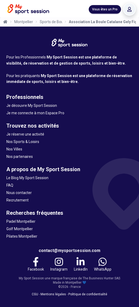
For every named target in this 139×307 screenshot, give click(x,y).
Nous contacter (19, 193)
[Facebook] (36, 265)
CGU (35, 294)
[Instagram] (59, 265)
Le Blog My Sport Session (27, 178)
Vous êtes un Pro (105, 9)
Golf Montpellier (19, 229)
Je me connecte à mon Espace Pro (35, 113)
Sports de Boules (51, 22)
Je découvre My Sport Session (31, 105)
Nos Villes (14, 149)
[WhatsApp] (102, 265)
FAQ (9, 185)
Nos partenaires (19, 156)
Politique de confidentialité (87, 294)
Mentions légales (53, 294)
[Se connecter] (129, 9)
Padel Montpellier (20, 221)
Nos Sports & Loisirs (22, 142)
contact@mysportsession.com (69, 250)
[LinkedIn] (81, 265)
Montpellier (23, 22)
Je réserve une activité (25, 134)
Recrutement (17, 200)
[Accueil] (5, 22)
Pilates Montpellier (21, 236)
